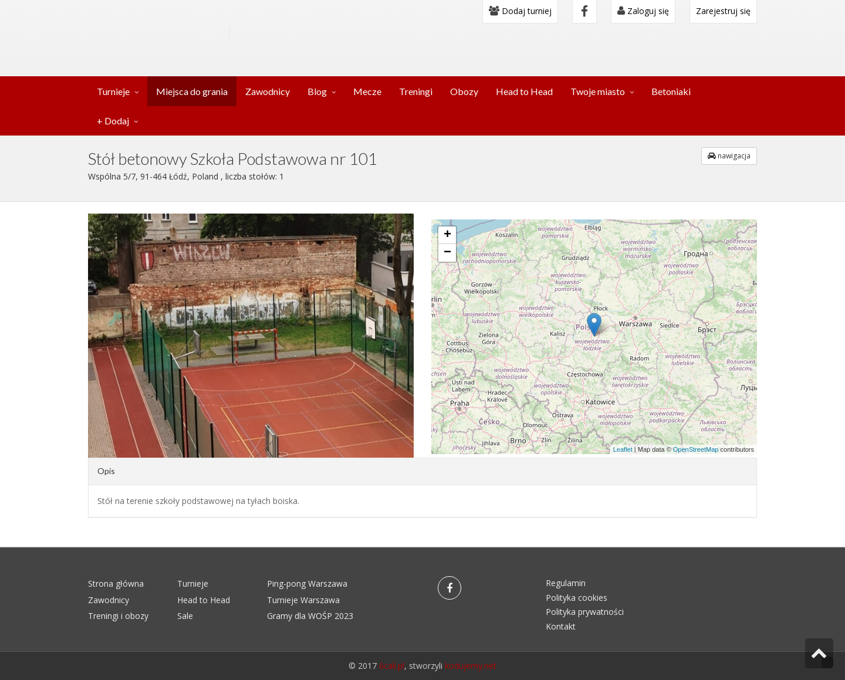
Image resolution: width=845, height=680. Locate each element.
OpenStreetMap (696, 449)
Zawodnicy (267, 91)
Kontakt (561, 626)
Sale (185, 615)
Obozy (464, 91)
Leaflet (623, 449)
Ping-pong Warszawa (307, 583)
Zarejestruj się (723, 10)
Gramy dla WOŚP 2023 (310, 615)
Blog (317, 91)
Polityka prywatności (585, 611)
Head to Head (524, 91)
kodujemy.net (470, 665)
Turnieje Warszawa (303, 599)
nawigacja (729, 156)
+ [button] (447, 235)
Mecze (367, 91)
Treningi (415, 91)
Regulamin (566, 582)
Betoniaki (671, 91)
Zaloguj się (643, 10)
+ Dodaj (113, 120)
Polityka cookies (576, 597)
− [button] (447, 253)
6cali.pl (391, 665)
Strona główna (116, 583)
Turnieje (113, 91)
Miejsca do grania (192, 91)
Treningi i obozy (118, 615)
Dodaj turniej (520, 10)
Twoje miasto (597, 91)
